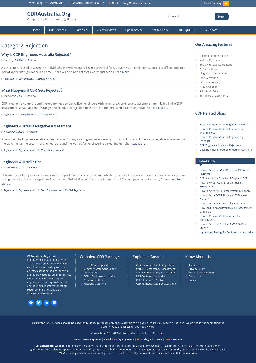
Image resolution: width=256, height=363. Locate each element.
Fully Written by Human (137, 3)
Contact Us (195, 276)
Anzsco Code (160, 30)
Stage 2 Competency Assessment (155, 272)
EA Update (210, 30)
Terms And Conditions (202, 272)
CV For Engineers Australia (99, 276)
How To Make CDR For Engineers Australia (224, 124)
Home (36, 30)
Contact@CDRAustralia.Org (87, 3)
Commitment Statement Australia (156, 283)
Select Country (213, 3)
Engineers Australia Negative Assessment (36, 126)
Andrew (32, 60)
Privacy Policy (197, 268)
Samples (81, 30)
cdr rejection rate (28, 114)
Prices (192, 280)
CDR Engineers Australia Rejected (37, 78)
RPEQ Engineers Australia (151, 280)
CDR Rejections (47, 114)
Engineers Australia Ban (21, 162)
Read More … (123, 72)
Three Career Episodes (97, 265)
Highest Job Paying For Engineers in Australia (226, 232)
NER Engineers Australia (150, 276)
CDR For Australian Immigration (155, 265)
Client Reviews (106, 30)
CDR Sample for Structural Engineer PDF (223, 178)
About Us (194, 265)
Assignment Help (94, 280)
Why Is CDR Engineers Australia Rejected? (36, 54)
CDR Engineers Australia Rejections (220, 145)
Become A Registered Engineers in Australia (226, 149)
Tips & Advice (134, 30)
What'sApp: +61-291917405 (46, 3)
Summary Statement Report (100, 268)
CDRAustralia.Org (49, 14)
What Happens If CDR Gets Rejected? (31, 90)
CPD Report (90, 272)
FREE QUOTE (186, 30)
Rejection (9, 78)
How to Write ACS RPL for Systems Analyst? (225, 190)
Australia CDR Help (95, 283)
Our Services (57, 30)
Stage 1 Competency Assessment (155, 268)
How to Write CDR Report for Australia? (223, 203)
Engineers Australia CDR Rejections (66, 190)
